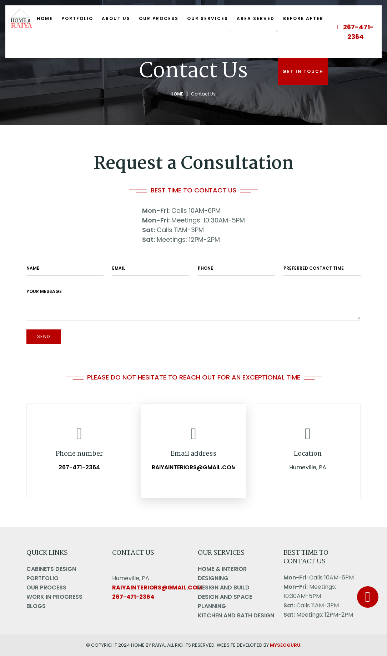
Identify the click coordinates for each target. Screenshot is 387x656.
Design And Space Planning (225, 601)
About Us (116, 18)
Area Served (256, 18)
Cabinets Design (51, 569)
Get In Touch (302, 71)
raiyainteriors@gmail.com (194, 467)
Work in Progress (54, 597)
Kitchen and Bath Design (236, 615)
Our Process (159, 18)
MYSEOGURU (285, 645)
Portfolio (77, 18)
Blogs (36, 606)
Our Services (207, 18)
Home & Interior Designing (222, 573)
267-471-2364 (355, 32)
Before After (303, 18)
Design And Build (224, 587)
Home (45, 18)
